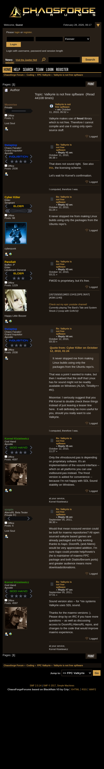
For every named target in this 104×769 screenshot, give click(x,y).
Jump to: (55, 673)
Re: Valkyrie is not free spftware (64, 147)
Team (39, 70)
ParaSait (10, 261)
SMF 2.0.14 (35, 685)
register (27, 32)
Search (28, 70)
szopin (9, 509)
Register (62, 70)
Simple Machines (65, 685)
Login (49, 70)
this (51, 167)
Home (7, 70)
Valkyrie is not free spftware (63, 105)
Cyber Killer (12, 197)
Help (17, 70)
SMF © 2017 (49, 685)
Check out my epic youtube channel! (68, 304)
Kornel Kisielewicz (17, 438)
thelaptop (11, 145)
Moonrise (11, 104)
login (17, 32)
